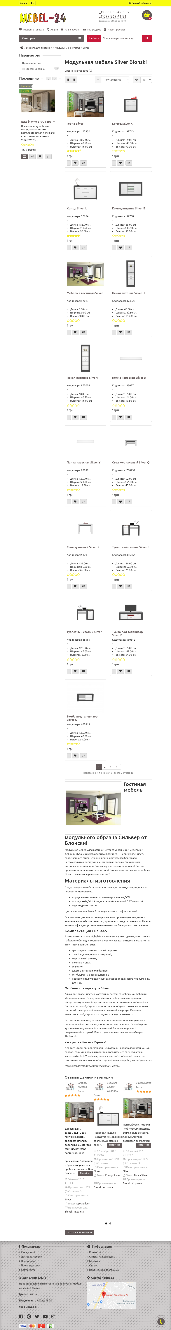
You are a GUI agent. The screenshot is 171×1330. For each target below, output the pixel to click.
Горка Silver (75, 123)
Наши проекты (114, 29)
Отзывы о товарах (31, 29)
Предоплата (27, 1261)
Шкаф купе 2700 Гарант (38, 121)
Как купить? (27, 1252)
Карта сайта (27, 1269)
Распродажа (92, 29)
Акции (52, 29)
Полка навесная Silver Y (83, 462)
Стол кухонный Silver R (83, 547)
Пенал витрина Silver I (82, 377)
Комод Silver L (77, 208)
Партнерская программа (103, 1269)
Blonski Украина (40, 68)
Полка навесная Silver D (129, 377)
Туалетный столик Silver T (85, 631)
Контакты (94, 1252)
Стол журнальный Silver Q (131, 462)
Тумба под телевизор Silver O (82, 718)
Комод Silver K (122, 123)
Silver (68, 1199)
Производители (29, 1265)
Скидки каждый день (101, 1256)
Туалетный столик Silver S (130, 547)
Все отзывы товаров (79, 1232)
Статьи (92, 1265)
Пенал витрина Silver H (128, 293)
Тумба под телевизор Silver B (127, 633)
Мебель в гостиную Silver (85, 293)
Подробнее (85, 1173)
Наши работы (70, 29)
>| (117, 766)
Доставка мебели (30, 1256)
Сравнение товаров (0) (78, 70)
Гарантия (93, 1261)
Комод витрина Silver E (128, 208)
